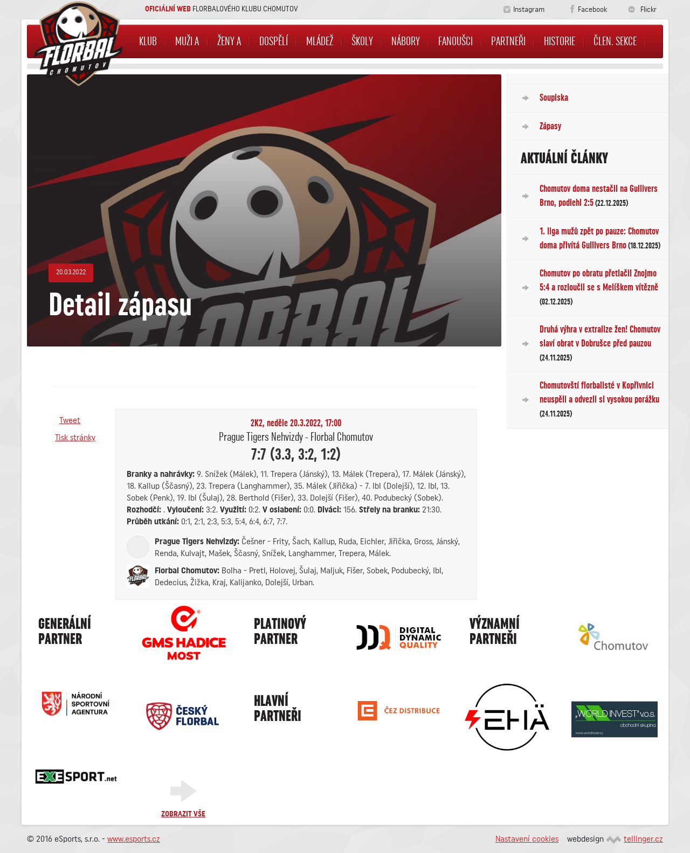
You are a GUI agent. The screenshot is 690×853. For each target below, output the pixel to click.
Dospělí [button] (273, 41)
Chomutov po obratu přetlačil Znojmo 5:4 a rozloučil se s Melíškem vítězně (599, 287)
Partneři (508, 41)
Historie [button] (559, 41)
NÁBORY (405, 41)
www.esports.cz (133, 839)
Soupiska (554, 97)
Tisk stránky (75, 437)
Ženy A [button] (229, 41)
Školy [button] (362, 41)
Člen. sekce (615, 41)
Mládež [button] (319, 41)
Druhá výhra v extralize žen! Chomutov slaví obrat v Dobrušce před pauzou (600, 343)
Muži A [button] (187, 41)
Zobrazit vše (183, 814)
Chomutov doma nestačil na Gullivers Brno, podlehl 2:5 (599, 195)
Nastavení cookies (526, 839)
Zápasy (550, 126)
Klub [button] (148, 41)
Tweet (69, 420)
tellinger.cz (643, 839)
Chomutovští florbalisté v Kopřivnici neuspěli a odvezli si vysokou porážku (599, 399)
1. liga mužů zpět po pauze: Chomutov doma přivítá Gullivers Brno (600, 238)
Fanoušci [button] (455, 41)
